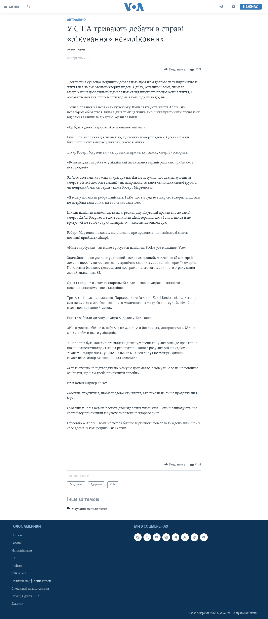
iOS (14, 558)
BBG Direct (19, 573)
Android (17, 566)
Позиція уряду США (26, 596)
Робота (16, 543)
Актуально (76, 20)
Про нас (17, 535)
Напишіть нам (22, 551)
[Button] (174, 69)
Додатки (17, 603)
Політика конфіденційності (31, 581)
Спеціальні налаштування (30, 588)
